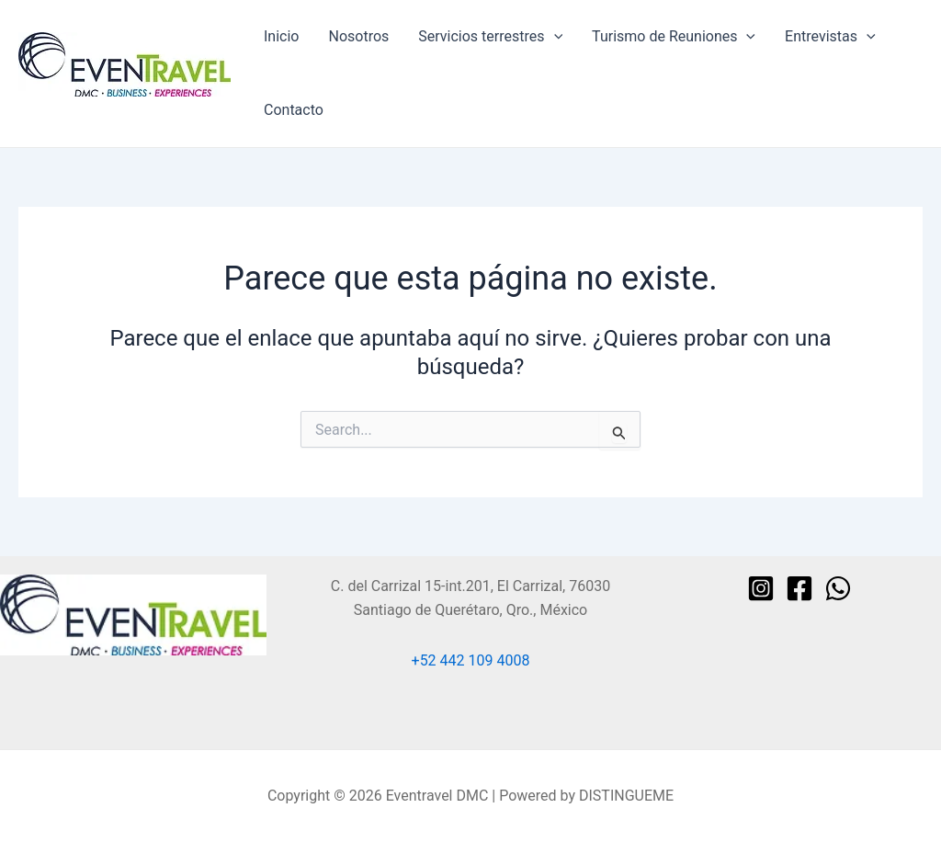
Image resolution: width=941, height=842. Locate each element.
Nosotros (358, 36)
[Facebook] (799, 588)
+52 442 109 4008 (471, 660)
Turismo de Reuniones (673, 37)
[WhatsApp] (838, 588)
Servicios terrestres (490, 37)
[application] (554, 37)
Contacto (293, 110)
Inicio (281, 36)
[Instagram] (761, 588)
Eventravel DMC (70, 105)
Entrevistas (830, 37)
